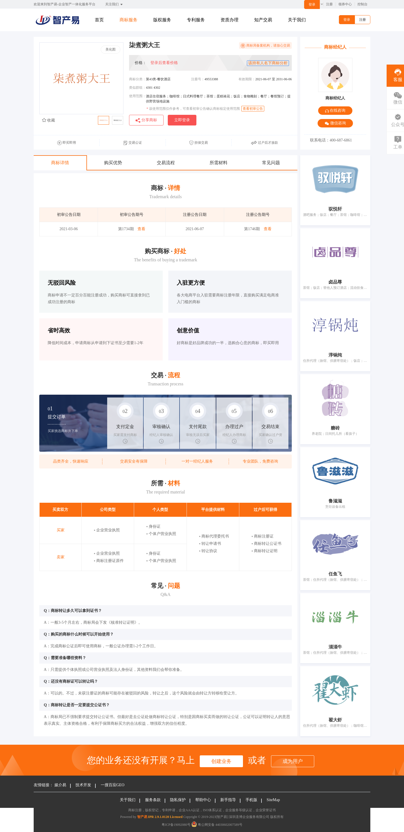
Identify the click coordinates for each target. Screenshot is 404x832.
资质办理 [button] (229, 19)
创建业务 (221, 761)
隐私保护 (178, 800)
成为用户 (293, 761)
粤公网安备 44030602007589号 (216, 825)
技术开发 (83, 785)
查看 (141, 229)
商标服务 (128, 19)
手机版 (251, 800)
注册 (329, 4)
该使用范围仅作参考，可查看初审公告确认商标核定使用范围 (193, 109)
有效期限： (246, 79)
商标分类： (137, 79)
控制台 (362, 4)
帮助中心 (203, 800)
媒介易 (60, 785)
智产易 (142, 817)
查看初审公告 (253, 109)
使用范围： (137, 96)
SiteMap (273, 800)
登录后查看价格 (164, 63)
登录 (312, 4)
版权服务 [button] (162, 19)
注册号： (198, 79)
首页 (99, 19)
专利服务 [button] (196, 19)
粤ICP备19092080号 (176, 825)
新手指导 (228, 800)
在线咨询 (335, 110)
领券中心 (345, 4)
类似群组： (137, 88)
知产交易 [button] (263, 19)
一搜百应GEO (113, 785)
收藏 (48, 120)
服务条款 (153, 800)
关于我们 (297, 19)
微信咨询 (335, 123)
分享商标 (146, 120)
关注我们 (114, 4)
